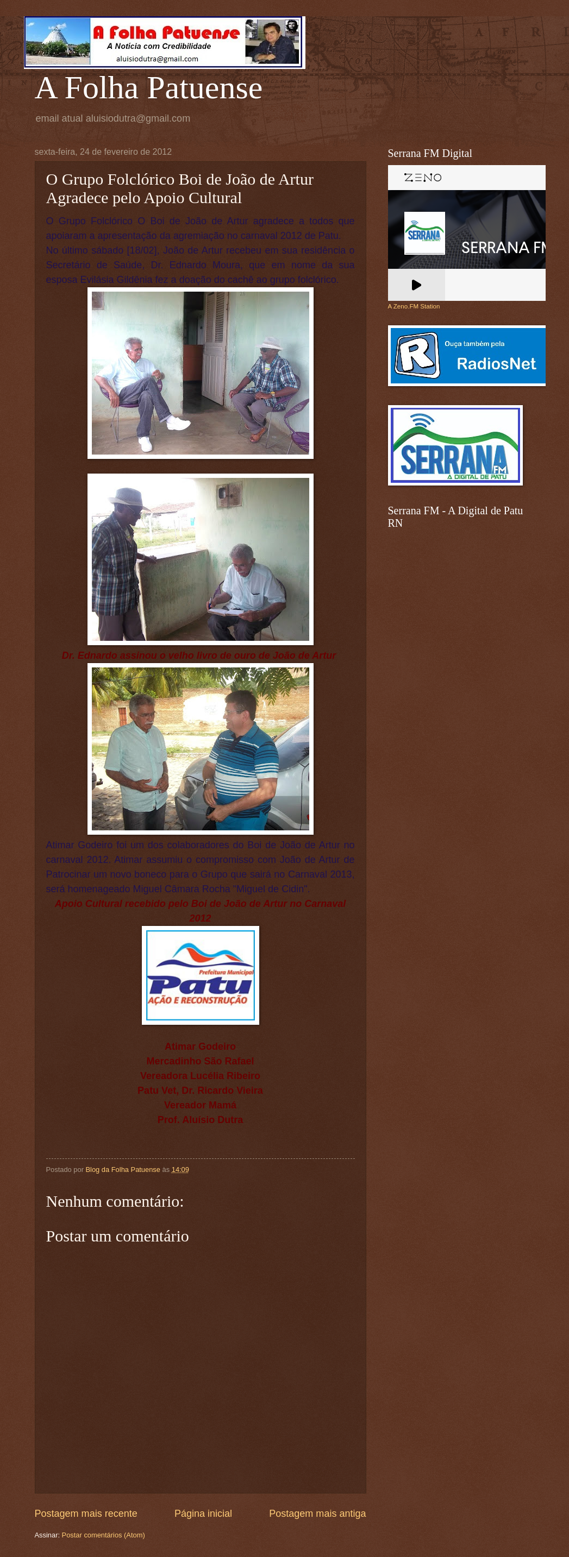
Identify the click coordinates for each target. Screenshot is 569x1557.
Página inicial (203, 1513)
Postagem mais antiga (317, 1513)
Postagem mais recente (86, 1513)
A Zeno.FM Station (414, 306)
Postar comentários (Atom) (103, 1535)
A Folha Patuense (149, 87)
